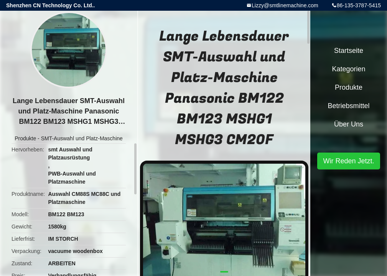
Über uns (348, 124)
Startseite (348, 50)
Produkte (25, 138)
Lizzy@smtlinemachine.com (285, 5)
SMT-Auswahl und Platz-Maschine (82, 138)
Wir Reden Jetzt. (348, 161)
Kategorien (348, 69)
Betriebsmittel (348, 106)
